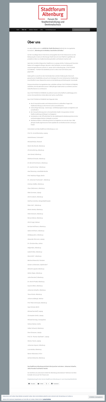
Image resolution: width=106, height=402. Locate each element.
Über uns (24, 29)
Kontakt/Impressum (51, 29)
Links (41, 29)
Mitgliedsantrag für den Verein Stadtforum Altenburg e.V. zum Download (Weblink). (52, 379)
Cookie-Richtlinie (47, 399)
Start (17, 29)
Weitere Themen (33, 29)
